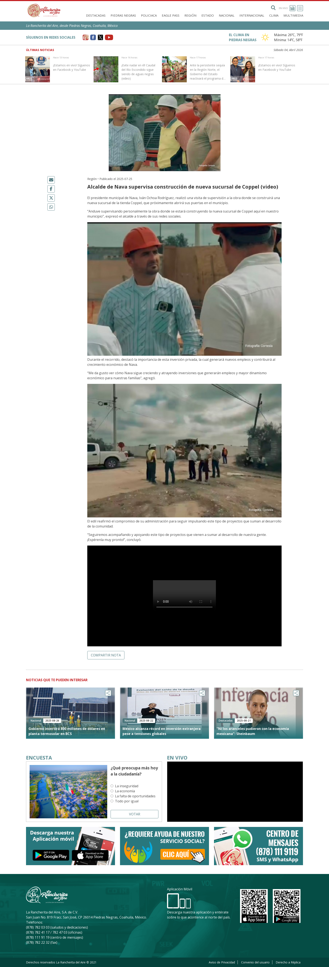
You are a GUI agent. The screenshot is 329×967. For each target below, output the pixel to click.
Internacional (251, 15)
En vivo (287, 8)
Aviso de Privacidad (222, 962)
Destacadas (96, 15)
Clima (273, 15)
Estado (207, 15)
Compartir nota (106, 655)
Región (190, 15)
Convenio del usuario (255, 962)
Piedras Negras (123, 15)
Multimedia (293, 15)
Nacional (226, 15)
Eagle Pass (170, 15)
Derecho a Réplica (288, 962)
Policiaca (149, 15)
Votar (134, 814)
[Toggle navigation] (300, 8)
